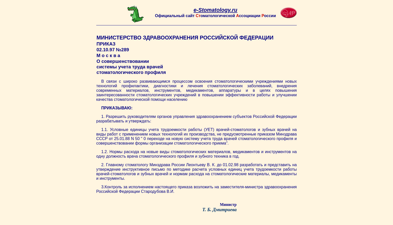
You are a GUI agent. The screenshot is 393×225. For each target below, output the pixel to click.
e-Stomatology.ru (215, 10)
